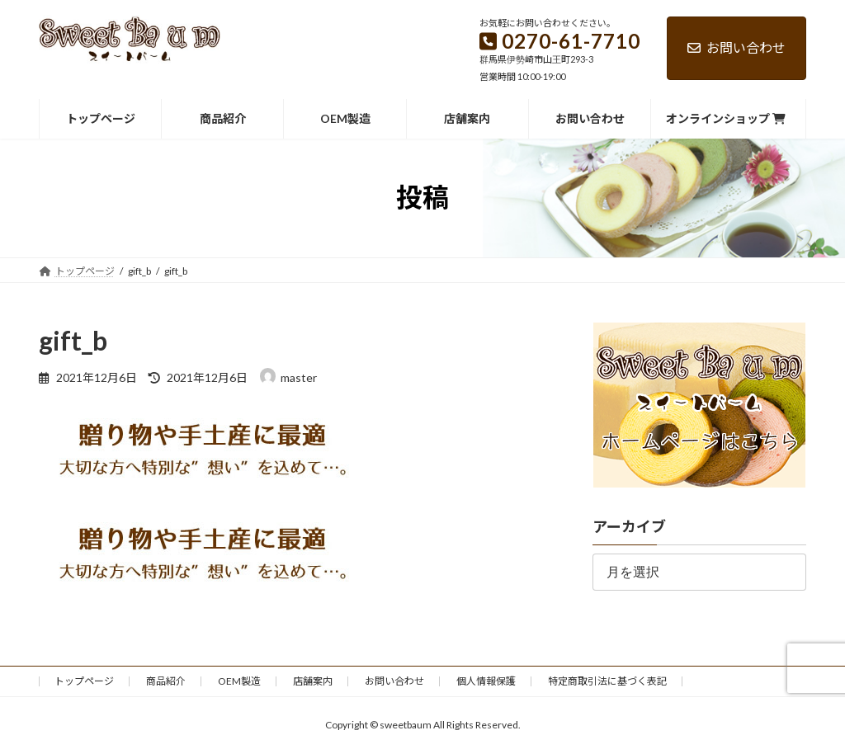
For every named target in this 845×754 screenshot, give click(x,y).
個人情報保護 (486, 681)
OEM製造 (239, 681)
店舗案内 (313, 681)
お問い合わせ (736, 47)
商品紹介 (166, 681)
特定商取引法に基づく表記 (607, 681)
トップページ (84, 681)
